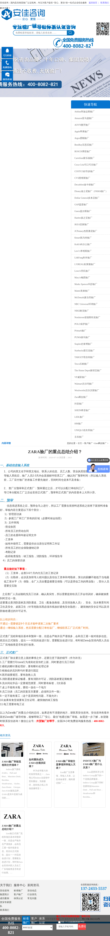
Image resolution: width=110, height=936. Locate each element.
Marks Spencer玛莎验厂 (85, 284)
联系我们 (104, 2)
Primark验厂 (80, 330)
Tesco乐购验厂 (81, 364)
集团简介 (4, 894)
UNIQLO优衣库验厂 (84, 430)
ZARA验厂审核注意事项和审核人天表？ (65, 764)
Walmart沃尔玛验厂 (84, 384)
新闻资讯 (33, 885)
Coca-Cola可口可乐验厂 (86, 165)
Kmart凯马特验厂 (83, 238)
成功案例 (4, 898)
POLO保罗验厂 (82, 324)
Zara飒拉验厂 (81, 397)
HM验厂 (78, 423)
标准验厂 (18, 890)
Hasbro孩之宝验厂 (83, 218)
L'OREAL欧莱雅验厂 (84, 264)
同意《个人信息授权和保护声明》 (73, 922)
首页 (80, 443)
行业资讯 (32, 894)
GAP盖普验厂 (81, 204)
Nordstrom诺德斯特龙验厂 (87, 317)
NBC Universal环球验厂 (86, 304)
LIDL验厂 (79, 417)
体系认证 (18, 898)
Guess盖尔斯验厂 (82, 211)
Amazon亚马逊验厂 (83, 118)
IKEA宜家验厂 (81, 224)
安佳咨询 (4, 890)
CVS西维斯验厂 (82, 178)
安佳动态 (32, 890)
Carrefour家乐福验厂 (84, 158)
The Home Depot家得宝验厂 (88, 370)
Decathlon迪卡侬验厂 (84, 184)
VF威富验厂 (80, 377)
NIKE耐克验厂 (81, 311)
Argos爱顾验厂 (81, 138)
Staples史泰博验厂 (83, 344)
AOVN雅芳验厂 (82, 125)
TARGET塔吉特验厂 (84, 357)
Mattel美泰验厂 (82, 291)
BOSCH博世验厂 (82, 151)
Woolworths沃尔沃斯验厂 (86, 390)
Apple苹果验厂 (81, 131)
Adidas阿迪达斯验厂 (84, 111)
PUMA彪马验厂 (82, 337)
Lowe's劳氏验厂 (82, 271)
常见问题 (32, 898)
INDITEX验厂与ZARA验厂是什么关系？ (92, 764)
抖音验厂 (79, 404)
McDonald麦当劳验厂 (85, 297)
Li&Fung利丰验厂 (83, 257)
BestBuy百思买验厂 (84, 145)
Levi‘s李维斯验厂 (83, 251)
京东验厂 (79, 437)
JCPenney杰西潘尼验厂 (85, 231)
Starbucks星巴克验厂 (84, 350)
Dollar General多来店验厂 (86, 198)
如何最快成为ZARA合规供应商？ (37, 763)
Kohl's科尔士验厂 (83, 244)
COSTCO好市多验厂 (84, 171)
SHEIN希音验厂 (82, 410)
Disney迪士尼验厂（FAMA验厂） (91, 191)
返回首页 (93, 2)
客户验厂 (18, 894)
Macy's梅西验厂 (82, 277)
